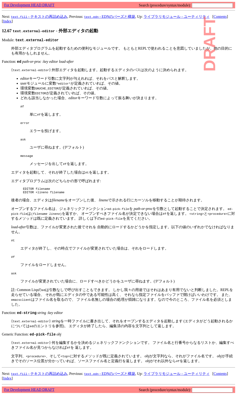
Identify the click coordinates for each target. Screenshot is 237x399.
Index (7, 21)
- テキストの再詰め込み (39, 17)
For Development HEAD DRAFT (29, 5)
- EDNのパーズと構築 (109, 17)
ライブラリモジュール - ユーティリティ (176, 17)
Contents (220, 17)
